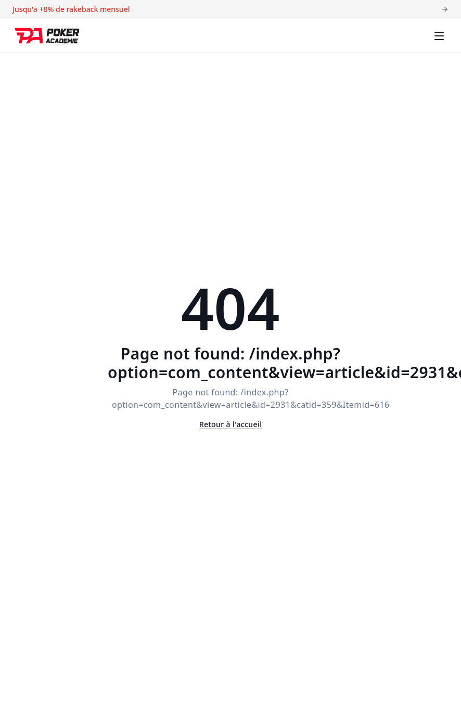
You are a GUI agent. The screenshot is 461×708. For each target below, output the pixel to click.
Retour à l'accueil (230, 424)
